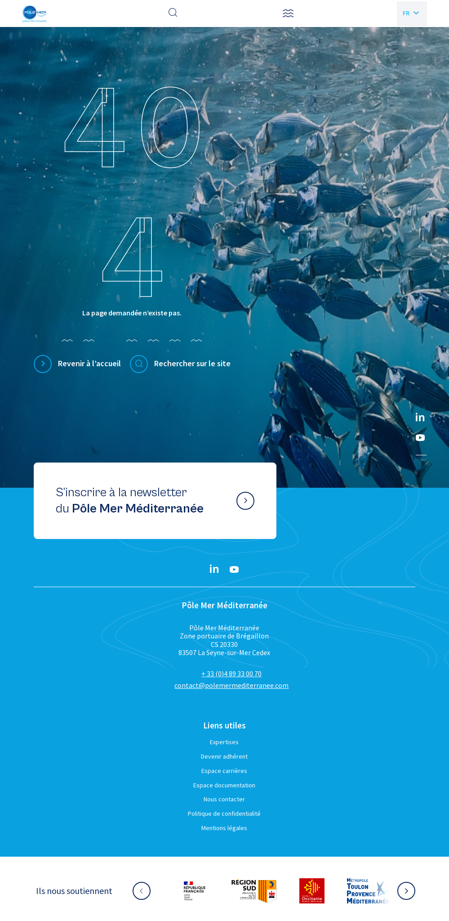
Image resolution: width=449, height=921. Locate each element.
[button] (288, 13)
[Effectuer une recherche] (173, 13)
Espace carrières (224, 771)
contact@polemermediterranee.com (231, 685)
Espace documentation (224, 785)
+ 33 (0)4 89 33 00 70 (231, 673)
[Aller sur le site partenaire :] (195, 890)
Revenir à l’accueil (89, 363)
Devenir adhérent (224, 756)
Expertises (224, 742)
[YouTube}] (420, 437)
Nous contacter (224, 799)
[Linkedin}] (420, 418)
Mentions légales (224, 828)
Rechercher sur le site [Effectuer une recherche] (192, 363)
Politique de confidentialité (224, 813)
